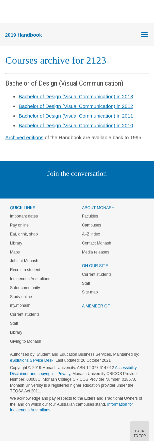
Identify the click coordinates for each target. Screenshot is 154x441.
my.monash (20, 305)
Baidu (123, 187)
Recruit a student (25, 269)
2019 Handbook (23, 35)
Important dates (24, 216)
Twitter (57, 187)
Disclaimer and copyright (32, 373)
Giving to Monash (25, 341)
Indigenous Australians (30, 278)
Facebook (70, 187)
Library (16, 243)
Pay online (19, 225)
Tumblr (95, 187)
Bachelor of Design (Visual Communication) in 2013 (76, 96)
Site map (90, 292)
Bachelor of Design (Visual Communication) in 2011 (76, 116)
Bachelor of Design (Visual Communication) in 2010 (76, 125)
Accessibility (126, 367)
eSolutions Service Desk (31, 360)
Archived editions (24, 137)
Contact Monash (96, 243)
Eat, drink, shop (24, 234)
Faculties (90, 216)
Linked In (43, 187)
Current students (25, 314)
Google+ (82, 187)
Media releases (95, 252)
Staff (14, 323)
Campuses (91, 225)
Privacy (63, 373)
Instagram (29, 187)
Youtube (108, 187)
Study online (21, 296)
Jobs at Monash (24, 260)
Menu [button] (8, 12)
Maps (15, 252)
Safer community (25, 287)
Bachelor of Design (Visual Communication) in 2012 (76, 106)
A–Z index (91, 234)
